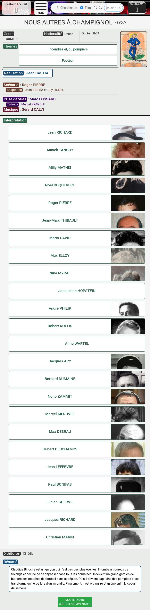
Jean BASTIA (37, 73)
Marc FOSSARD (43, 99)
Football (68, 61)
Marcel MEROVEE (60, 414)
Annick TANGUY (59, 150)
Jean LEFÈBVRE (60, 466)
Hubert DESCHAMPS (60, 449)
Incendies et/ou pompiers (68, 49)
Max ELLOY (59, 255)
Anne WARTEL (77, 343)
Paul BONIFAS (60, 484)
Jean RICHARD (59, 132)
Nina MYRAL (60, 273)
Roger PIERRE (33, 85)
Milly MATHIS (60, 167)
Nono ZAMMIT (60, 396)
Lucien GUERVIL (59, 502)
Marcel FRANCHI (33, 104)
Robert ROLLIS (60, 326)
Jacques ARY (60, 361)
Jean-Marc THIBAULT (60, 220)
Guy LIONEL (55, 90)
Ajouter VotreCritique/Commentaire (75, 602)
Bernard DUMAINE (60, 378)
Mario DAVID (60, 238)
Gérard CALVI (33, 109)
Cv (98, 8)
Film (85, 8)
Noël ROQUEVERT (60, 185)
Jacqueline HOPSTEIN (77, 290)
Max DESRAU (60, 431)
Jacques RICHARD (60, 519)
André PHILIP (60, 308)
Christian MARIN (60, 537)
